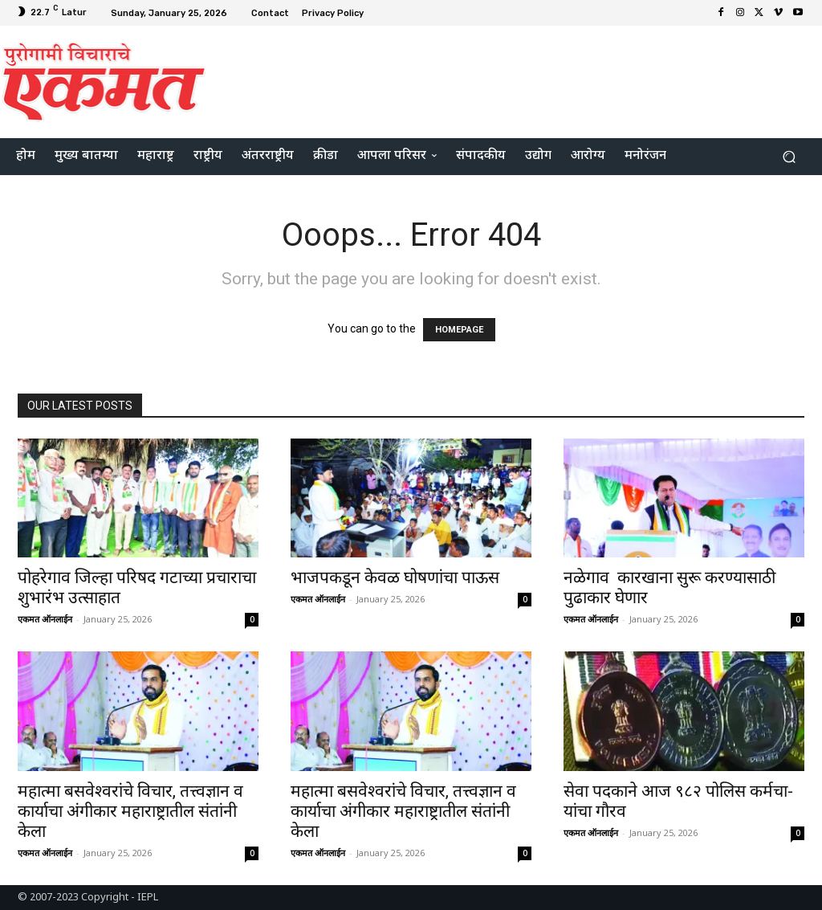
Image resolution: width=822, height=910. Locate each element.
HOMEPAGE (459, 329)
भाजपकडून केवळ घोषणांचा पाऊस (395, 577)
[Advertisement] (509, 79)
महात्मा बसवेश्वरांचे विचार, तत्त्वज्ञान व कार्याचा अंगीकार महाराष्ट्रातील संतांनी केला (130, 811)
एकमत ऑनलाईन (45, 619)
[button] (789, 157)
